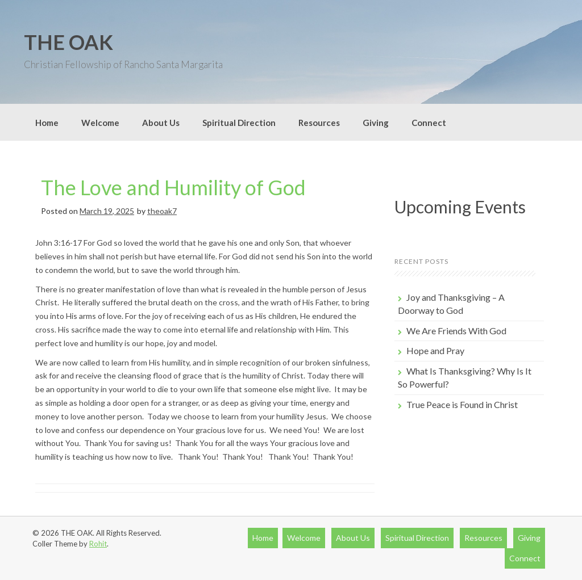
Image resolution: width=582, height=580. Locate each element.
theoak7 (162, 211)
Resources (319, 122)
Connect (428, 122)
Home (47, 122)
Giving (376, 122)
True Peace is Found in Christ (462, 404)
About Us (161, 122)
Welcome (100, 122)
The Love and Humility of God (173, 187)
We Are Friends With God (456, 330)
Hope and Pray (435, 350)
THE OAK (68, 42)
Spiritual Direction (239, 122)
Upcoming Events (460, 206)
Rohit (98, 543)
